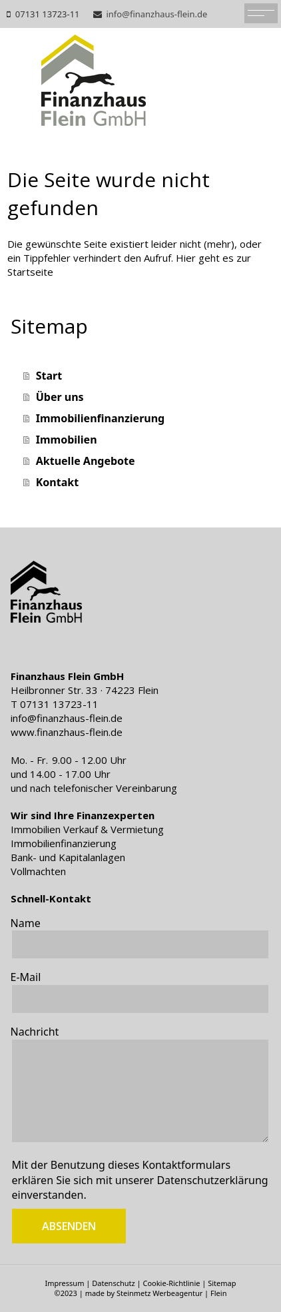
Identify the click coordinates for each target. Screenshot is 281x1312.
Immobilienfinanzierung (100, 418)
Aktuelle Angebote (85, 461)
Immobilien (66, 439)
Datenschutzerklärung (212, 1180)
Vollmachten (38, 871)
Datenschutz (113, 1283)
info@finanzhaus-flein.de (156, 14)
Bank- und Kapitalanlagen (68, 857)
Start (49, 375)
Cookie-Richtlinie (171, 1283)
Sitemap (222, 1283)
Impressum (64, 1283)
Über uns (60, 397)
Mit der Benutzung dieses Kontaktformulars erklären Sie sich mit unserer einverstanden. (140, 1179)
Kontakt (57, 482)
